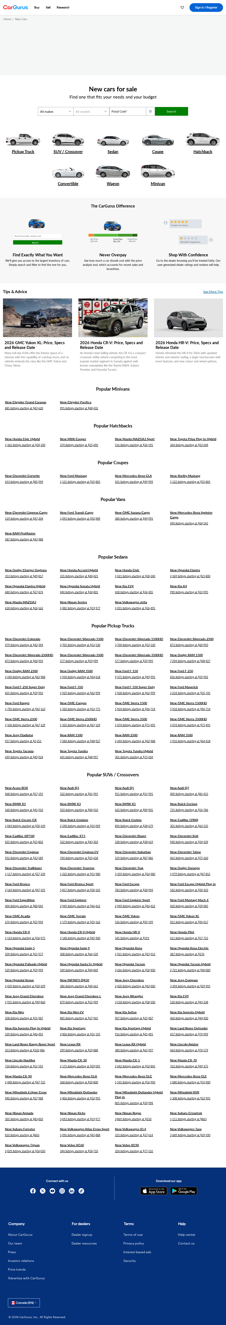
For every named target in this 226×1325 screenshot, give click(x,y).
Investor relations (21, 1260)
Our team (15, 1243)
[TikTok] (81, 1191)
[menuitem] (37, 7)
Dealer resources (84, 1243)
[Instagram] (62, 1191)
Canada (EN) (24, 1303)
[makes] (55, 111)
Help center (186, 1234)
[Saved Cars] (182, 7)
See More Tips (213, 291)
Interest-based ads (137, 1252)
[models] (91, 111)
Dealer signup (82, 1234)
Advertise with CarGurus (26, 1278)
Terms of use (133, 1234)
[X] (43, 1191)
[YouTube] (52, 1191)
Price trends (17, 1269)
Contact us (186, 1243)
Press (12, 1252)
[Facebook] (33, 1191)
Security (129, 1260)
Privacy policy (133, 1243)
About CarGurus (20, 1234)
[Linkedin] (72, 1191)
